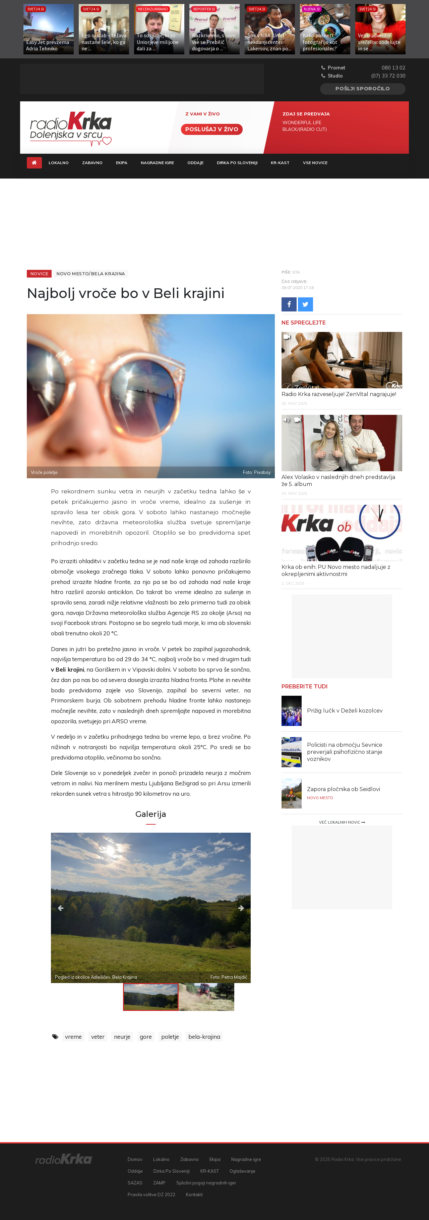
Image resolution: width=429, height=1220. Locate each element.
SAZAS (135, 1182)
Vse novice (315, 162)
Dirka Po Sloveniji (237, 162)
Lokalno (59, 162)
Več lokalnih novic (342, 822)
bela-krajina (204, 1036)
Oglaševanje (242, 1171)
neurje (122, 1036)
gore (146, 1036)
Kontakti (194, 1194)
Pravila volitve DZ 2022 (151, 1194)
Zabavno (92, 162)
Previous (81, 908)
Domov (135, 1159)
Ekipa (121, 162)
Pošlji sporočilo (362, 89)
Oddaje (195, 162)
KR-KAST (280, 162)
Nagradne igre (157, 162)
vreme (73, 1036)
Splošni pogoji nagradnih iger (206, 1182)
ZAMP (159, 1182)
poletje (170, 1036)
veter (98, 1036)
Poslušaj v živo (211, 129)
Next (221, 908)
